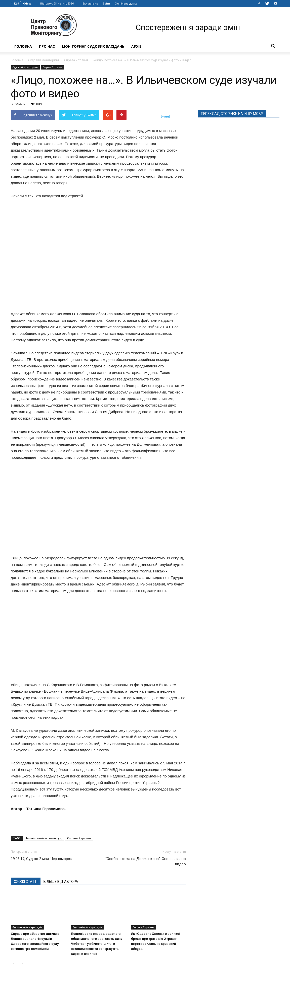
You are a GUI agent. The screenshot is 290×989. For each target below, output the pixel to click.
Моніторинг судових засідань (93, 46)
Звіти (106, 3)
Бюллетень (90, 3)
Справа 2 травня (76, 60)
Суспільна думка (126, 3)
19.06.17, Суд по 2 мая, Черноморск (41, 858)
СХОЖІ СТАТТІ (25, 882)
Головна (23, 46)
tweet (165, 116)
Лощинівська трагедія (27, 927)
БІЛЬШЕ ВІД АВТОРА (61, 882)
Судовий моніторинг (43, 60)
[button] (273, 46)
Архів (136, 46)
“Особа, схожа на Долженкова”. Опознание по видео (145, 861)
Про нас (47, 46)
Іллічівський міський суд (44, 838)
